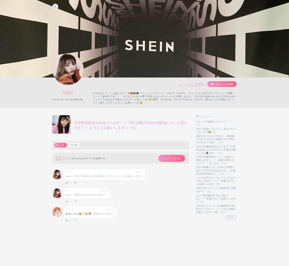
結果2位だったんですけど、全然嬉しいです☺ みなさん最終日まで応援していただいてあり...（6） (216, 139)
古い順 (74, 145)
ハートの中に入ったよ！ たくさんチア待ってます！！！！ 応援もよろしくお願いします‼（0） (216, 180)
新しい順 (60, 145)
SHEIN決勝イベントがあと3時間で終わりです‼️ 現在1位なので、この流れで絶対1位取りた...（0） (216, 170)
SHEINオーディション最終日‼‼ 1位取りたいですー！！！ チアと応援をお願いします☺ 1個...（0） (216, 208)
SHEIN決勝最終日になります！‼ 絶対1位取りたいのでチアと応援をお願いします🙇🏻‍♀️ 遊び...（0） (216, 149)
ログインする (172, 158)
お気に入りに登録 (223, 84)
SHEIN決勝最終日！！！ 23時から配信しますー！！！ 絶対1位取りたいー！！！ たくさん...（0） (215, 159)
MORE (231, 217)
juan (68, 91)
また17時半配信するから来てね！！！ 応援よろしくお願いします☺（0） (216, 198)
